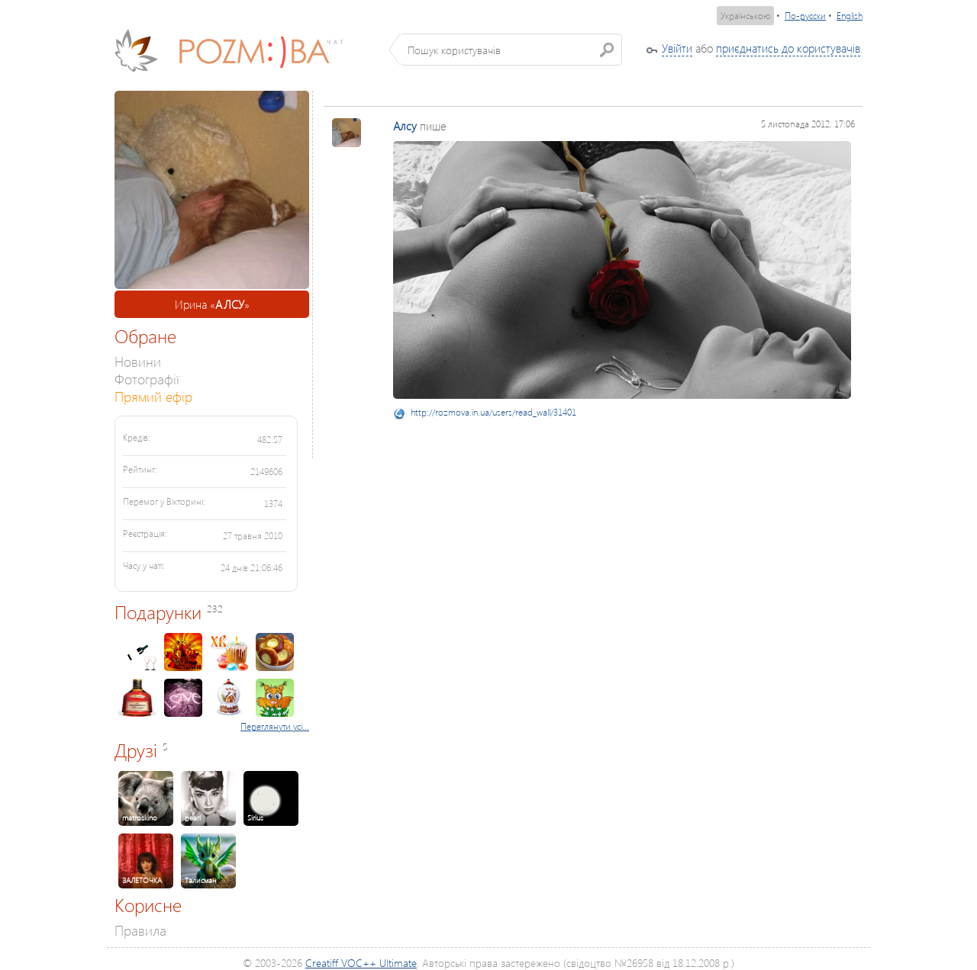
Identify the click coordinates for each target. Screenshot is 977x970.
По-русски (805, 15)
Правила (140, 929)
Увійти (677, 48)
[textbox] (511, 50)
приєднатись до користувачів (788, 48)
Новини (137, 361)
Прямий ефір (153, 396)
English (850, 15)
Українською (745, 15)
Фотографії (146, 378)
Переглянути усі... (274, 726)
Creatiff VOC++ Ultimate (361, 963)
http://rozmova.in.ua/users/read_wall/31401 (493, 412)
